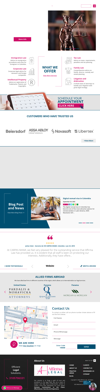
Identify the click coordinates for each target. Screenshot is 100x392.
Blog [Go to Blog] (69, 6)
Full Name (58, 318)
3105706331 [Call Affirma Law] (92, 2)
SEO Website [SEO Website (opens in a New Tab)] (77, 384)
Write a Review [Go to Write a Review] (89, 266)
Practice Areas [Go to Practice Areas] (59, 6)
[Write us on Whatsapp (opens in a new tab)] (12, 388)
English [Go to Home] (74, 2)
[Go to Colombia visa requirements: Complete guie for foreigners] (45, 208)
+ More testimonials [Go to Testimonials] (13, 266)
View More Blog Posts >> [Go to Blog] (16, 213)
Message (57, 339)
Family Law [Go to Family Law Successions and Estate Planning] (79, 67)
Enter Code (58, 346)
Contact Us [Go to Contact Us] (86, 6)
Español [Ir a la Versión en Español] (81, 2)
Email (56, 325)
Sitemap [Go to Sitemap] (86, 374)
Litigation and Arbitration (80, 79)
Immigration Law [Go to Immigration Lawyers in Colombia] (18, 58)
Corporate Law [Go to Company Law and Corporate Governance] (19, 68)
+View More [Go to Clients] (88, 141)
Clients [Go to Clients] (76, 6)
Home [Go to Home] (39, 6)
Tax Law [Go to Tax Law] (77, 58)
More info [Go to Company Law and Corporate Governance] (22, 39)
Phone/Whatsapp (60, 332)
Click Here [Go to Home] (71, 106)
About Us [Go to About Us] (47, 6)
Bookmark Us (88, 371)
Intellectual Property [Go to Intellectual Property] (17, 79)
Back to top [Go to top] (90, 360)
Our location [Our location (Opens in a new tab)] (28, 345)
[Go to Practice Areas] (50, 76)
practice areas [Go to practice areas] (72, 372)
